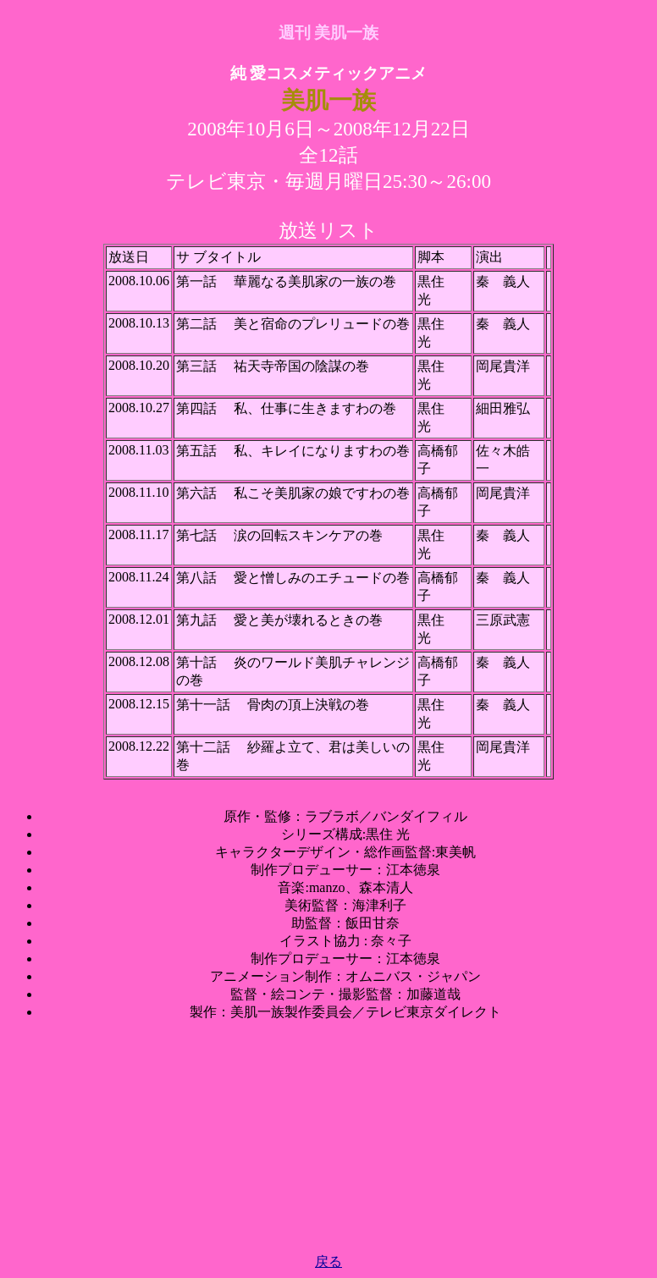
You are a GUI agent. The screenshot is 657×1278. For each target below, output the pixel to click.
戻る (328, 1261)
